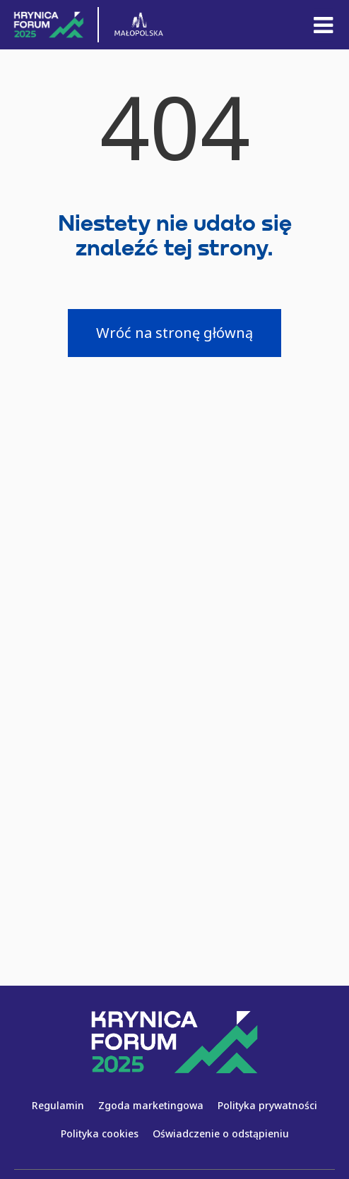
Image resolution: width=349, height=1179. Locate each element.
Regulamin (58, 1105)
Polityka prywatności (267, 1105)
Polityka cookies (99, 1133)
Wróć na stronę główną (174, 332)
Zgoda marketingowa (150, 1105)
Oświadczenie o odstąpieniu (221, 1133)
